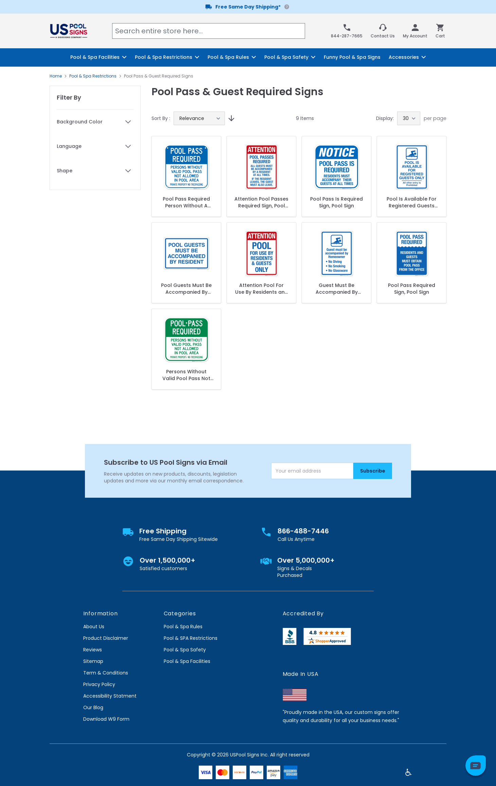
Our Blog (93, 707)
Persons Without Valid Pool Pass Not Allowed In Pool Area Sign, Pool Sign (186, 375)
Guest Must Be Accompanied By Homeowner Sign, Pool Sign (336, 288)
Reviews (92, 649)
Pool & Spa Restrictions (93, 76)
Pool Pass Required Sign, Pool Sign (411, 288)
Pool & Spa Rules (183, 626)
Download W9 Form (106, 719)
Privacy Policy (99, 684)
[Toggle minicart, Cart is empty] (440, 31)
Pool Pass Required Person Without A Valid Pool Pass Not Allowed (186, 202)
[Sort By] (199, 118)
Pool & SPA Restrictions (190, 638)
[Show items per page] (408, 118)
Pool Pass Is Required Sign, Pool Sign (336, 202)
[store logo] (69, 31)
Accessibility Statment (110, 696)
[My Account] (415, 31)
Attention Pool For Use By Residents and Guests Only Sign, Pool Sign (261, 288)
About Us (93, 626)
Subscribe (372, 470)
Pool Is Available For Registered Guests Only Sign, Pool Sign (412, 202)
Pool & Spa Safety (185, 649)
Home (56, 76)
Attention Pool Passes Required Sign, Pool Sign (261, 202)
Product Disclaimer (105, 638)
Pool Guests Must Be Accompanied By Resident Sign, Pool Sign (186, 288)
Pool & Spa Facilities (187, 661)
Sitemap (93, 661)
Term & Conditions (105, 672)
